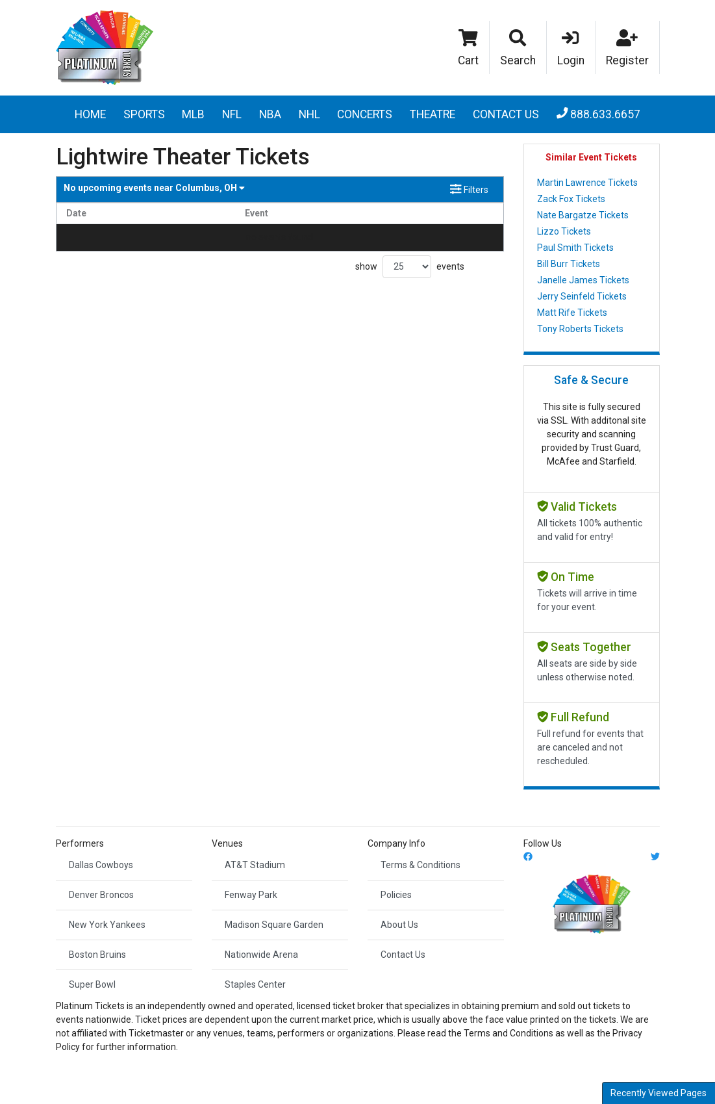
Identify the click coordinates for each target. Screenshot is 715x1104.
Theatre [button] (432, 114)
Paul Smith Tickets (575, 247)
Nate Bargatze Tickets (583, 215)
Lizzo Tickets (564, 231)
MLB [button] (193, 114)
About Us (399, 924)
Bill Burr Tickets (568, 264)
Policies (396, 895)
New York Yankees (107, 924)
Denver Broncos (101, 895)
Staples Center (255, 984)
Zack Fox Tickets (571, 199)
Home (90, 114)
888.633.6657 (599, 114)
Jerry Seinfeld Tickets (582, 296)
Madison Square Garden (274, 924)
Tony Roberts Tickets (580, 329)
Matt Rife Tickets (572, 312)
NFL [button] (232, 114)
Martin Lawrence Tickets (587, 182)
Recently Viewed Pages (658, 1093)
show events (409, 266)
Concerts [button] (364, 114)
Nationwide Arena (261, 954)
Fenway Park (251, 895)
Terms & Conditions (420, 865)
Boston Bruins (97, 954)
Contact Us (506, 114)
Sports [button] (144, 114)
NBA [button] (270, 114)
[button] (518, 47)
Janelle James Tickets (583, 280)
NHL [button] (309, 114)
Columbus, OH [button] (154, 188)
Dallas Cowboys (101, 865)
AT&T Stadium (255, 865)
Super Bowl (92, 984)
